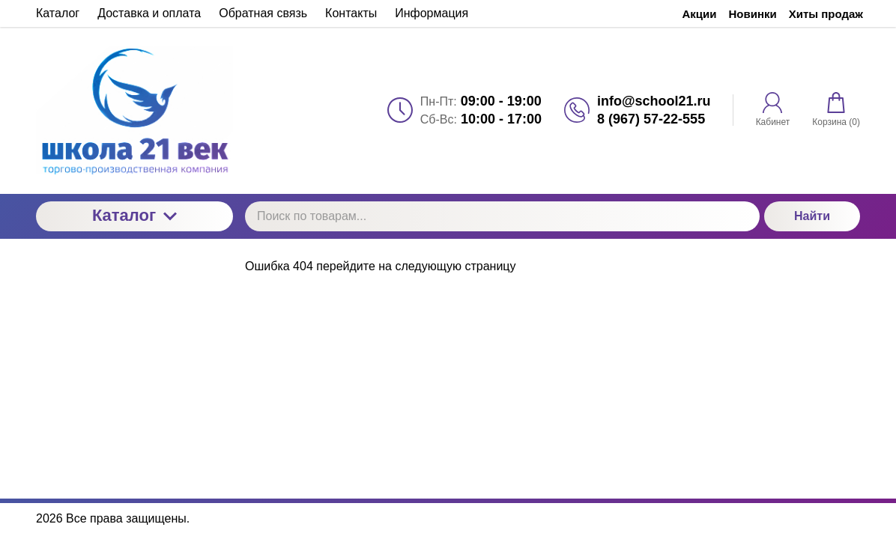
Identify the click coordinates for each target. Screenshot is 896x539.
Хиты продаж (826, 13)
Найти (812, 216)
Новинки (753, 13)
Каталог (134, 215)
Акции (699, 13)
